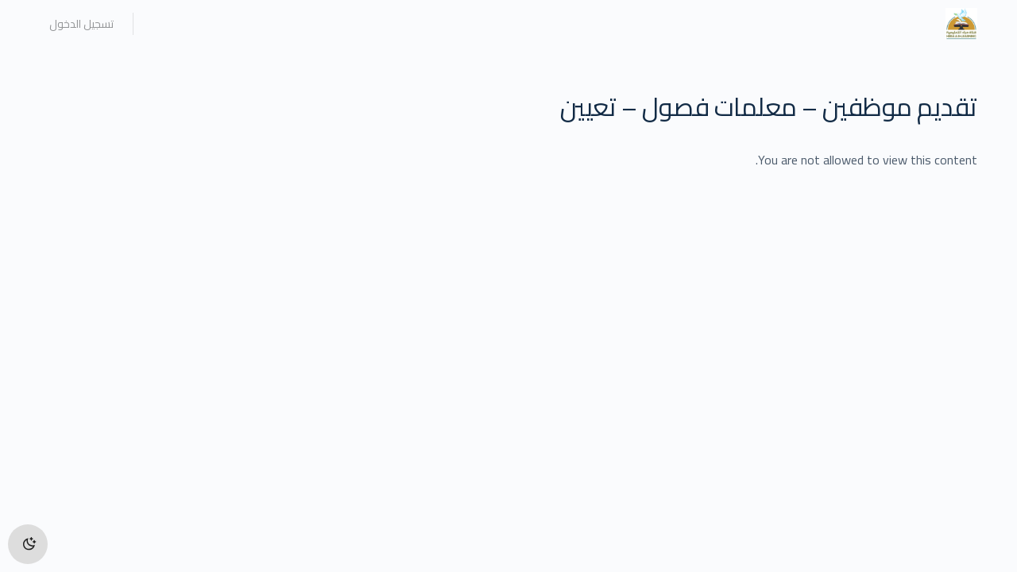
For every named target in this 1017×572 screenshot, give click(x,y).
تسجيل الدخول (81, 24)
